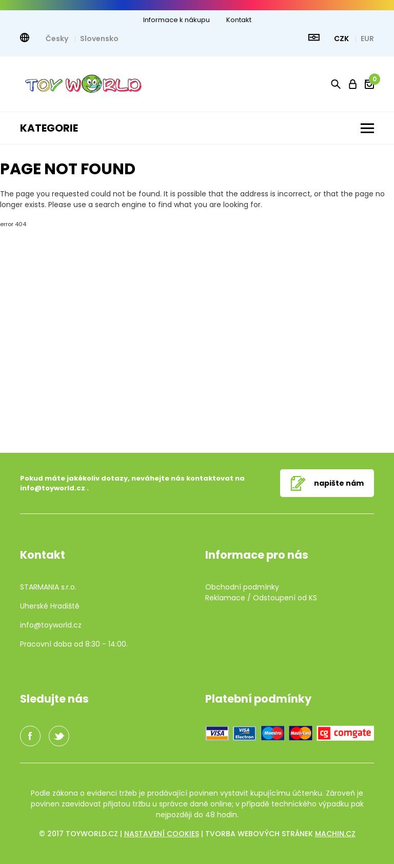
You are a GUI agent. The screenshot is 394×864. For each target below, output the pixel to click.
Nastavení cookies (161, 834)
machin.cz (335, 834)
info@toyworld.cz (52, 488)
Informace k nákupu (176, 20)
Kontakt (238, 20)
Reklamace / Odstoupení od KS (261, 598)
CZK (342, 38)
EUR (367, 38)
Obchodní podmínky (242, 587)
